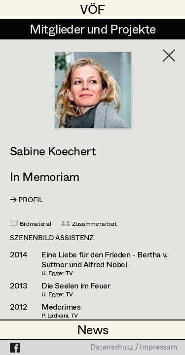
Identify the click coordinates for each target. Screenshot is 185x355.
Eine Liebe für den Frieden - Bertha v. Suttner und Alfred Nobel (104, 259)
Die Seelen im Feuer (75, 285)
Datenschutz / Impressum (133, 348)
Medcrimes (60, 307)
